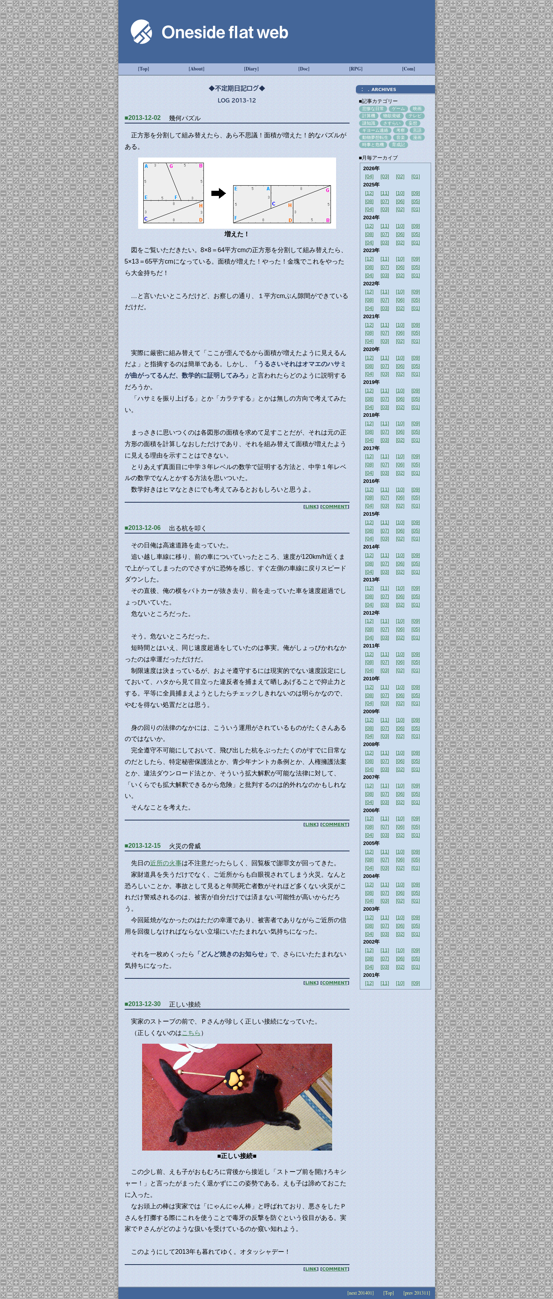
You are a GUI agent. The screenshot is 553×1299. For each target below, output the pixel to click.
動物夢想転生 (375, 137)
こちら (191, 1032)
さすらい (392, 123)
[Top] (143, 68)
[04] (369, 176)
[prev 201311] (416, 1293)
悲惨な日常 (373, 108)
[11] (384, 193)
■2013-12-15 (143, 845)
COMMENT (335, 506)
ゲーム (398, 108)
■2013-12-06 (143, 527)
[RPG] (356, 68)
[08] (369, 201)
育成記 (398, 144)
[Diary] (251, 68)
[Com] (408, 68)
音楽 (400, 137)
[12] (369, 193)
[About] (197, 68)
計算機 (368, 115)
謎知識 (368, 123)
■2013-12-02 (143, 117)
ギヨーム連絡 (375, 130)
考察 (400, 130)
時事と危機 (373, 144)
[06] (400, 201)
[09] (415, 193)
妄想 (413, 123)
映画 (417, 108)
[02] (400, 176)
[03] (384, 176)
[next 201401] (360, 1293)
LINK (311, 506)
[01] (415, 176)
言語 (417, 130)
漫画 (417, 137)
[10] (400, 193)
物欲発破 (392, 115)
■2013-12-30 (143, 1004)
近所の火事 (166, 863)
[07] (384, 201)
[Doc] (304, 68)
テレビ (415, 115)
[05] (415, 201)
